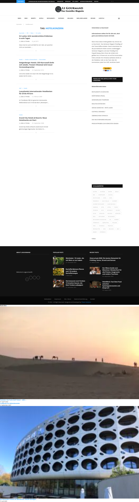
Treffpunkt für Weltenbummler (10, 403)
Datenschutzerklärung (86, 1)
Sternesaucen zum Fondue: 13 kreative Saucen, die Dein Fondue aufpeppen (75, 283)
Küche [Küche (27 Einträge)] (94, 213)
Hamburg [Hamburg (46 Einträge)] (95, 207)
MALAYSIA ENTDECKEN (98, 104)
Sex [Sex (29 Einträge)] (110, 219)
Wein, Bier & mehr (82, 18)
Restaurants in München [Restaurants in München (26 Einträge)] (99, 219)
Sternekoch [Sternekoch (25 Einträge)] (96, 222)
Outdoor (61, 18)
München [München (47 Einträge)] (101, 213)
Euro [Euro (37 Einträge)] (110, 198)
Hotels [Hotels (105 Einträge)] (109, 207)
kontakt (96, 1)
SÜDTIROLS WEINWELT (98, 111)
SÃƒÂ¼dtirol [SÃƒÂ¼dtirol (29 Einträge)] (105, 222)
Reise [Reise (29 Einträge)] (94, 216)
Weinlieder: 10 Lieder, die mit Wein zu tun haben (75, 259)
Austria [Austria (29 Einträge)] (95, 191)
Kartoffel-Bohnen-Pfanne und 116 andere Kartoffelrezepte (75, 271)
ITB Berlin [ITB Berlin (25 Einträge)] (95, 210)
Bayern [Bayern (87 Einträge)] (110, 191)
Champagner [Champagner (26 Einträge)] (101, 194)
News (19, 18)
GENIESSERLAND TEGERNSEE (100, 100)
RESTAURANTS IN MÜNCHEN (100, 92)
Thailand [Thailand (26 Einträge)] (114, 222)
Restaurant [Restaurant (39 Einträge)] (102, 216)
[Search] (122, 18)
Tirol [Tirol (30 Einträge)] (94, 225)
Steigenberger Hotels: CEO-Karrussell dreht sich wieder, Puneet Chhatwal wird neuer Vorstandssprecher (36, 65)
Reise (26, 18)
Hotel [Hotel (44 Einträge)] (102, 207)
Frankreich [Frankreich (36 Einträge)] (96, 201)
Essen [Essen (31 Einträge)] (104, 198)
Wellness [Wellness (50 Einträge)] (111, 229)
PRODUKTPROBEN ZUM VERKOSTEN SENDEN (105, 123)
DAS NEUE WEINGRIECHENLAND (101, 119)
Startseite (19, 24)
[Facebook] (111, 1)
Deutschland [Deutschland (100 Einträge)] (96, 198)
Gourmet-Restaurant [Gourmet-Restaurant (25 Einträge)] (98, 204)
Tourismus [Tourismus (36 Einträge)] (101, 225)
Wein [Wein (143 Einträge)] (104, 229)
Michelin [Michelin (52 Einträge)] (109, 213)
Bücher (93, 18)
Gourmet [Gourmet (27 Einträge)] (114, 201)
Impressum (67, 1)
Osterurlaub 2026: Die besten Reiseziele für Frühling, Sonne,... (44, 1)
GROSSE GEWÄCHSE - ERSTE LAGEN (102, 108)
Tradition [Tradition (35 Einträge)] (110, 225)
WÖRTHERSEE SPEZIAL (98, 96)
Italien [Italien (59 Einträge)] (116, 207)
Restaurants (51, 18)
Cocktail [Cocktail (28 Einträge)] (110, 194)
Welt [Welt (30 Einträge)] (118, 229)
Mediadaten (60, 1)
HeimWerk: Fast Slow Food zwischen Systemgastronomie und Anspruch (112, 285)
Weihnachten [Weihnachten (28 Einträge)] (96, 229)
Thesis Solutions (86, 302)
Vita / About (75, 1)
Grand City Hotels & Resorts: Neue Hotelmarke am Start (33, 119)
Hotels (41, 18)
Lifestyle (101, 18)
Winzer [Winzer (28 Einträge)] (95, 232)
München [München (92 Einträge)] (117, 213)
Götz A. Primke (25, 41)
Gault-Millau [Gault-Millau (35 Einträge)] (105, 201)
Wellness (70, 18)
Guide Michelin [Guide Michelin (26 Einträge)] (111, 204)
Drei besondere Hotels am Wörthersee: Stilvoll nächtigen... (18, 499)
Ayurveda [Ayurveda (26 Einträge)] (102, 191)
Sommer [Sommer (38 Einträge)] (116, 219)
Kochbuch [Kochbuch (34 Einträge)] (110, 210)
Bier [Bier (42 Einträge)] (94, 194)
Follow (94, 238)
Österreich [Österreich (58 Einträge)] (103, 232)
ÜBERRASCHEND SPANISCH (100, 115)
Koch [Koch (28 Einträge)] (102, 210)
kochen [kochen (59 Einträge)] (118, 210)
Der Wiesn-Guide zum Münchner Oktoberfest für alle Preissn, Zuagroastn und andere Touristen (112, 271)
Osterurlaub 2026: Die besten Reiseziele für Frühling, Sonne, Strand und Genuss (105, 259)
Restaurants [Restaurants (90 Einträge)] (111, 216)
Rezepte (33, 18)
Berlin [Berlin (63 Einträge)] (116, 191)
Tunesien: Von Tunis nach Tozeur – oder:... (13, 400)
